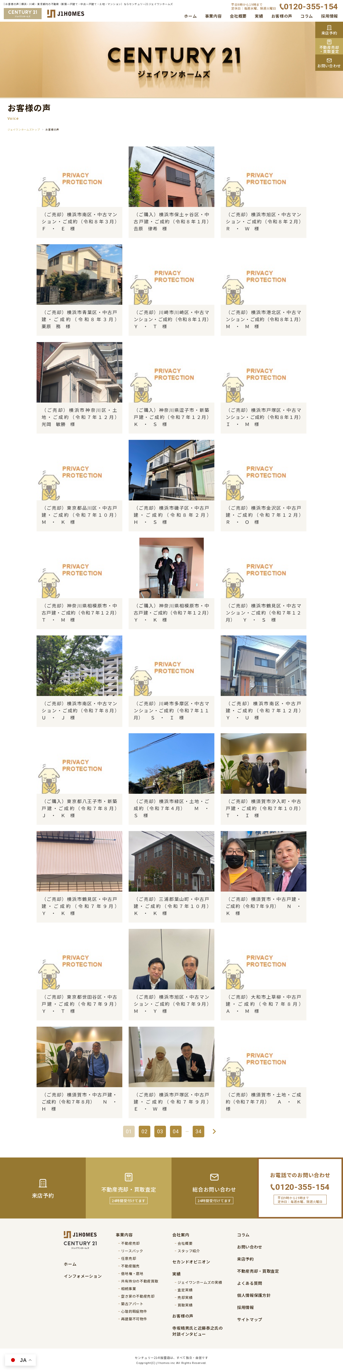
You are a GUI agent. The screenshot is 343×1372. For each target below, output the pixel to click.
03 (160, 1132)
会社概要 (238, 16)
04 (176, 1132)
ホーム (190, 16)
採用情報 (329, 16)
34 (198, 1132)
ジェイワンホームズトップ (24, 129)
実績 (259, 16)
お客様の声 (282, 16)
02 (144, 1132)
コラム (306, 16)
